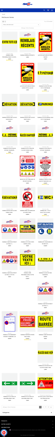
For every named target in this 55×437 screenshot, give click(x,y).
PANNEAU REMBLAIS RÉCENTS (27, 55)
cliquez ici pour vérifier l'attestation (38, 430)
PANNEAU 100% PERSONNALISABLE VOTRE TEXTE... (27, 274)
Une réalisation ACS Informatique (27, 435)
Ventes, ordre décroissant (21, 25)
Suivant (51, 407)
